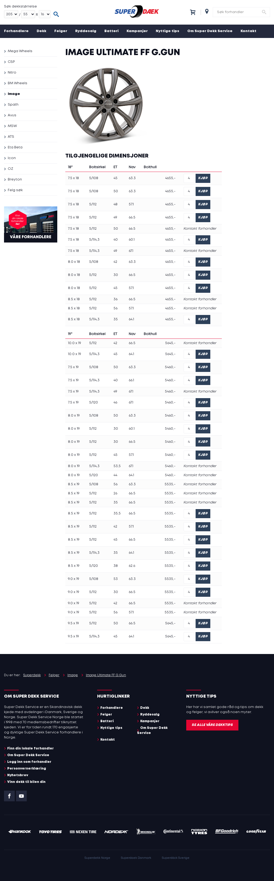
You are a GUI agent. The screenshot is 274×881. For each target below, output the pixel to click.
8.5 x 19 (73, 484)
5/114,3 (94, 239)
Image (14, 94)
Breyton (15, 179)
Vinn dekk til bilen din (26, 781)
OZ (10, 168)
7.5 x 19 (73, 367)
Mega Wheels (20, 51)
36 (115, 299)
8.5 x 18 (74, 299)
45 (115, 178)
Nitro (12, 72)
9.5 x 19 (73, 623)
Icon (12, 158)
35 (115, 319)
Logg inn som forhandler (29, 761)
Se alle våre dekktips (212, 725)
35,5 (117, 513)
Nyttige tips (167, 31)
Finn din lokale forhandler (30, 748)
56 (115, 308)
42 (115, 261)
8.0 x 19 (74, 415)
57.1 (131, 204)
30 (115, 275)
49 (115, 217)
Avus (12, 115)
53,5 (117, 466)
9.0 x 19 (73, 579)
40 (115, 239)
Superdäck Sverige (175, 858)
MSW (12, 126)
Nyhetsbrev (17, 775)
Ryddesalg (85, 31)
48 (115, 204)
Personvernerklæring (26, 768)
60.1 (132, 239)
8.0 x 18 (74, 261)
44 (115, 475)
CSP (11, 61)
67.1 (131, 250)
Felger (60, 31)
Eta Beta (15, 147)
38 (115, 565)
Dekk (41, 31)
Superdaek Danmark (136, 858)
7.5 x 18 (73, 178)
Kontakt (248, 31)
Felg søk (15, 190)
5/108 (93, 178)
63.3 (132, 178)
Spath (13, 104)
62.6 (132, 565)
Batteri (111, 31)
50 (115, 191)
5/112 (93, 204)
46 (115, 402)
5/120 (93, 402)
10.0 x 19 (74, 343)
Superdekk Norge (97, 858)
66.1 (131, 380)
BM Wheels (17, 83)
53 (115, 579)
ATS (11, 136)
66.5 (132, 217)
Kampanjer (137, 31)
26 (115, 493)
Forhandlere (16, 31)
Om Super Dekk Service (210, 31)
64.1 (131, 319)
